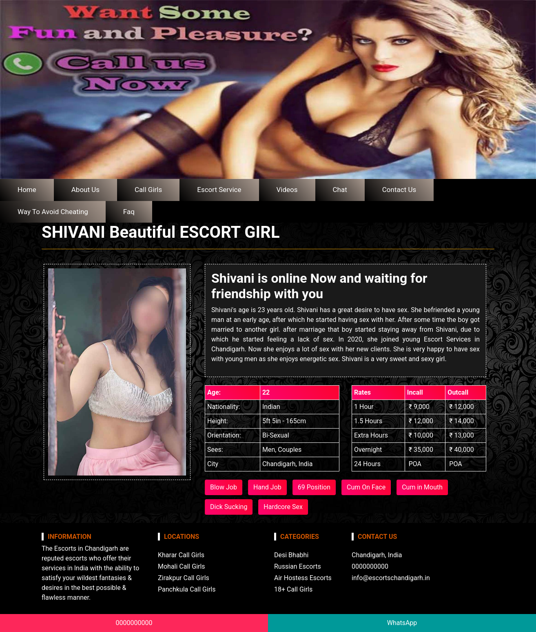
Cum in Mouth (422, 487)
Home (27, 189)
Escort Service (219, 189)
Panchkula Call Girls (186, 589)
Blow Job (223, 487)
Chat (340, 189)
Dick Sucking (228, 507)
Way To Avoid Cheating (53, 212)
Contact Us (399, 189)
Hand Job (267, 487)
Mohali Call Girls (181, 566)
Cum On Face (366, 487)
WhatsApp (402, 623)
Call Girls (148, 189)
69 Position (314, 487)
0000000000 (134, 623)
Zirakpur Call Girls (183, 578)
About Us (85, 189)
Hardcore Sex (283, 507)
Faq (129, 212)
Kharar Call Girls (181, 555)
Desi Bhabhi (291, 555)
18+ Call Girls (293, 589)
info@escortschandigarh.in (391, 578)
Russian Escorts (297, 566)
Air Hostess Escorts (303, 578)
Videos (287, 189)
